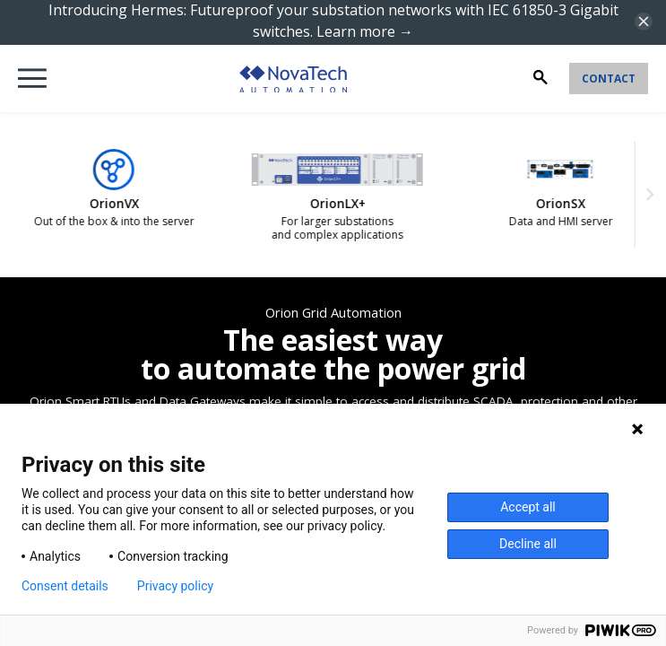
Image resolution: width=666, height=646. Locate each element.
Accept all (528, 507)
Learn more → (364, 31)
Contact (609, 78)
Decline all (528, 544)
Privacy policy (175, 586)
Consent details (65, 586)
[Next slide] (647, 195)
